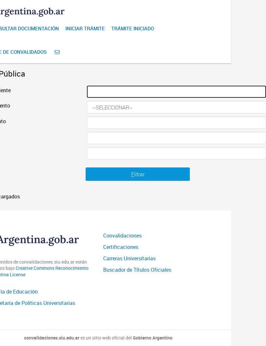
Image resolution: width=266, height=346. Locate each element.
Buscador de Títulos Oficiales (137, 269)
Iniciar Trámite (85, 28)
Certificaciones (120, 247)
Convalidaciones (122, 235)
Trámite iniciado (132, 28)
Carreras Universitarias (129, 258)
